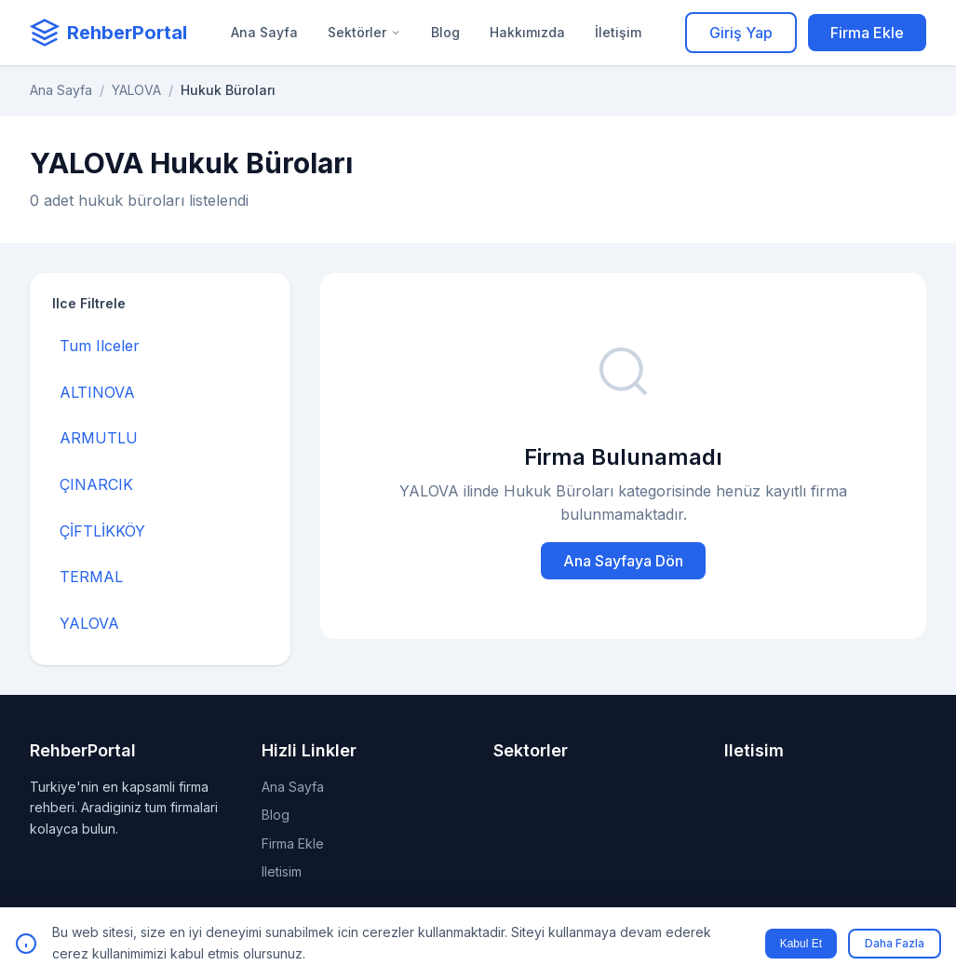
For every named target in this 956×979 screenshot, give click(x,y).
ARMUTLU (99, 437)
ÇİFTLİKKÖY (102, 531)
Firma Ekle (867, 32)
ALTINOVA (97, 392)
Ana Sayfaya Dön (623, 560)
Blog (445, 32)
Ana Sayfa (264, 32)
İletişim (618, 32)
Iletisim (282, 871)
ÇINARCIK (96, 484)
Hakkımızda (527, 32)
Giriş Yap (741, 32)
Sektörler (364, 32)
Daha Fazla (894, 943)
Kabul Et (801, 943)
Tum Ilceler (100, 345)
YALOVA (136, 90)
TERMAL (91, 576)
